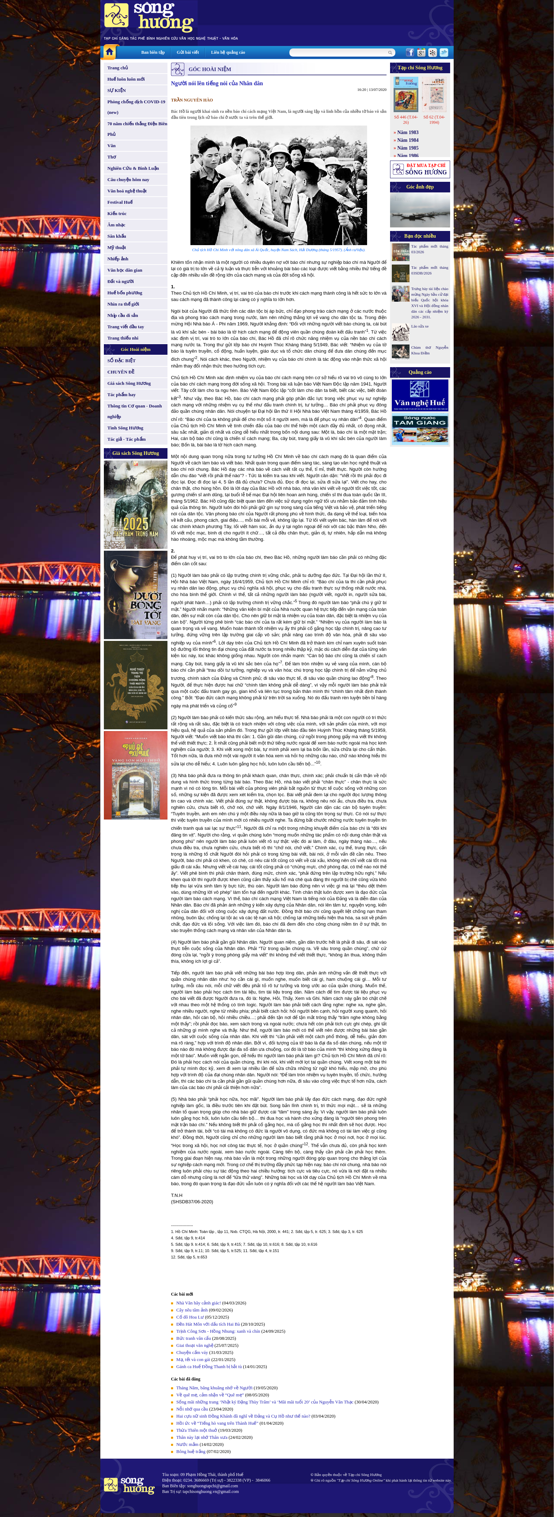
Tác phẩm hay (121, 394)
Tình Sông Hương (125, 427)
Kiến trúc (116, 213)
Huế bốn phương (124, 292)
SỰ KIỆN (116, 90)
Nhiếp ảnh (117, 258)
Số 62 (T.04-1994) (434, 120)
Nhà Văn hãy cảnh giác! (198, 1302)
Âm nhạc (116, 224)
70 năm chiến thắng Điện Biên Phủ (137, 129)
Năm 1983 (408, 132)
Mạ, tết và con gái (193, 1359)
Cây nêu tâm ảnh (192, 1310)
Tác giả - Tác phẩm (126, 439)
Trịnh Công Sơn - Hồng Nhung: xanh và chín (218, 1331)
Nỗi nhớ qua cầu (192, 1409)
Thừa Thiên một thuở (196, 1430)
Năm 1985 (408, 148)
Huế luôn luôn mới (126, 79)
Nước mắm (187, 1444)
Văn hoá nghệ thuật (127, 190)
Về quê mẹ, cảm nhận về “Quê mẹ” (210, 1394)
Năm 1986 (408, 155)
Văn (111, 145)
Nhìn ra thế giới (123, 304)
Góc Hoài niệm (136, 349)
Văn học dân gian (124, 270)
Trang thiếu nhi (122, 338)
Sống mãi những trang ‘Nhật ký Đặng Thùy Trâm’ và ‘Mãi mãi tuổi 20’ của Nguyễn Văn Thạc (264, 1402)
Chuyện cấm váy (192, 1352)
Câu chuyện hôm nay (128, 179)
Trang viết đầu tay (125, 326)
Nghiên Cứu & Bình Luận (133, 168)
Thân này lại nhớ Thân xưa (202, 1437)
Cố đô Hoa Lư (190, 1317)
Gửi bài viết (188, 52)
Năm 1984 (408, 140)
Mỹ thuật (116, 247)
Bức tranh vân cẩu (193, 1338)
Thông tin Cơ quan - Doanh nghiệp (134, 411)
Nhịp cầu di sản (122, 315)
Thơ (111, 157)
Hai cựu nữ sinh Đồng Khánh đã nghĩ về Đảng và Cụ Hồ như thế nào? (243, 1416)
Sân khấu (116, 236)
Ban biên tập (153, 52)
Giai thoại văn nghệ (194, 1345)
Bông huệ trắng (191, 1451)
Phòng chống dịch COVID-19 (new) (136, 107)
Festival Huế (119, 202)
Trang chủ (117, 67)
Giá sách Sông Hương (129, 383)
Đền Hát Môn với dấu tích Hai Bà (208, 1324)
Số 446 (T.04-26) (406, 120)
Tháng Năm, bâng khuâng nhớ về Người (214, 1387)
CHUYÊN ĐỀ (120, 372)
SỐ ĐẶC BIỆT (121, 360)
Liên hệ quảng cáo (228, 52)
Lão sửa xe (420, 326)
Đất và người (120, 281)
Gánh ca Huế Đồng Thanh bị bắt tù (209, 1366)
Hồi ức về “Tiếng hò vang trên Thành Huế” (217, 1423)
